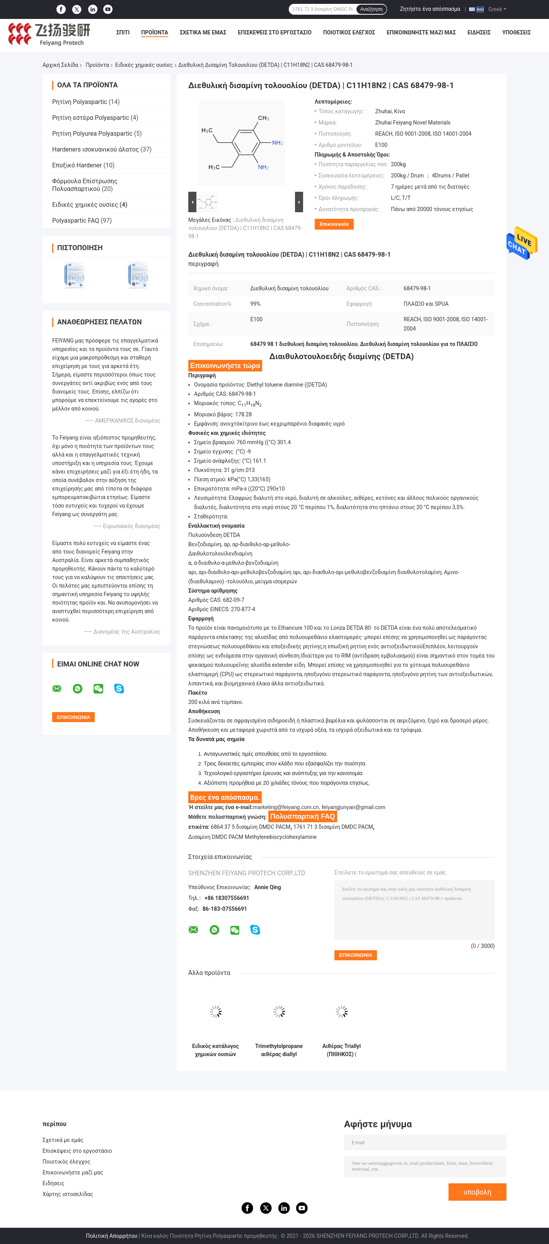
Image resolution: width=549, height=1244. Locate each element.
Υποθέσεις (516, 32)
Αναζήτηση (371, 9)
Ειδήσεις (479, 32)
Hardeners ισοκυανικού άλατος (95, 149)
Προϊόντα (154, 32)
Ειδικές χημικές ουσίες (144, 65)
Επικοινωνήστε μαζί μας (421, 32)
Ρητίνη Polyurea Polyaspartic (92, 133)
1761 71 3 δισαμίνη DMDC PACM (333, 827)
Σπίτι (123, 32)
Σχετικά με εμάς (203, 32)
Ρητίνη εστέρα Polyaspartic (90, 117)
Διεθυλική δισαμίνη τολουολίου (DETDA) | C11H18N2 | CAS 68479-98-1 (245, 228)
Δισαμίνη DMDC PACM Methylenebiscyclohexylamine (252, 837)
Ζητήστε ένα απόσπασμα (430, 9)
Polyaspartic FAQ (75, 220)
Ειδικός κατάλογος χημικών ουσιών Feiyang (215, 1050)
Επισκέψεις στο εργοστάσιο (274, 32)
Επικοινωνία (334, 224)
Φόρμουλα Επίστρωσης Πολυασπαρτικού (85, 185)
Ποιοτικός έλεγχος (349, 32)
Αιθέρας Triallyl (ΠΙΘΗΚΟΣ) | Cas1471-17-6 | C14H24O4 (341, 1050)
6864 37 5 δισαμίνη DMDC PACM (250, 827)
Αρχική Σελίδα (60, 65)
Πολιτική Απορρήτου (111, 1236)
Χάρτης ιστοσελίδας (68, 1194)
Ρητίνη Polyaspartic (79, 102)
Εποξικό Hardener (77, 165)
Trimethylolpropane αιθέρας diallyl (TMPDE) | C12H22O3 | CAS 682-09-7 (279, 1050)
